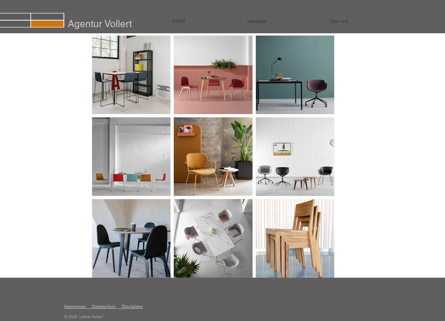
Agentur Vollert (100, 23)
